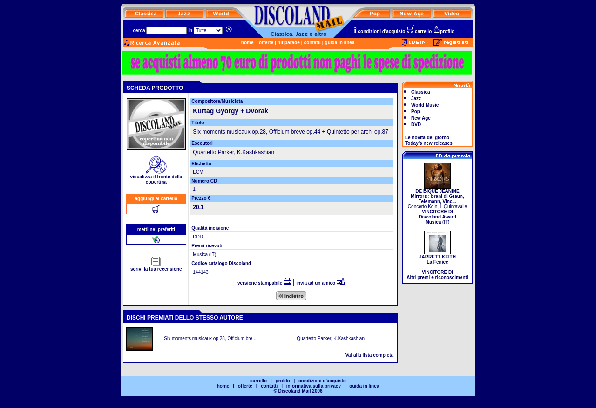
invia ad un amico (320, 283)
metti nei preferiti (156, 229)
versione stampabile (264, 283)
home (247, 42)
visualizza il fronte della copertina (156, 177)
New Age (421, 118)
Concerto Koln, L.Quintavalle (437, 204)
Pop (415, 111)
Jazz (416, 98)
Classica (420, 92)
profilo (443, 31)
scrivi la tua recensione (156, 267)
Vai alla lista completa (369, 355)
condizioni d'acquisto (379, 31)
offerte (266, 42)
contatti (312, 42)
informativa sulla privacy (313, 385)
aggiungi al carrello (156, 198)
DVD (416, 124)
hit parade (289, 42)
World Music (425, 105)
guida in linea (340, 42)
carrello (419, 31)
